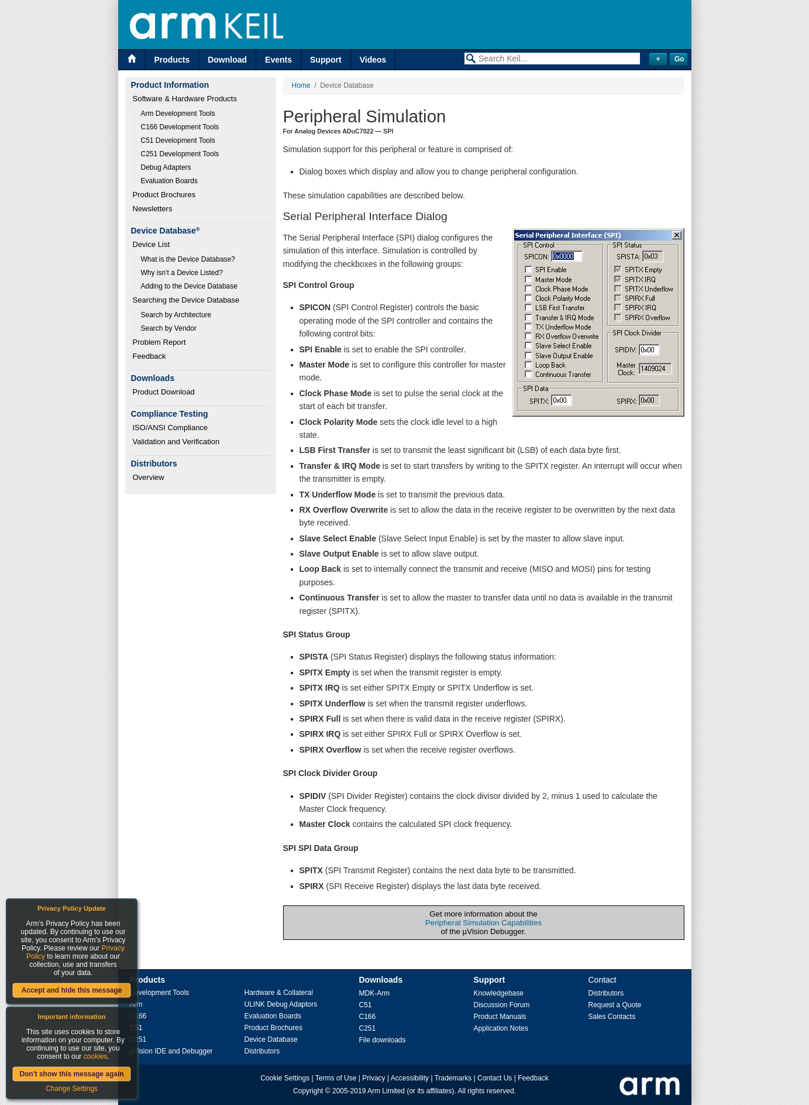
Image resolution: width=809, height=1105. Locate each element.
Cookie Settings (284, 1078)
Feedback (149, 356)
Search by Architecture (176, 315)
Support (326, 59)
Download (227, 59)
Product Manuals (500, 1017)
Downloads (381, 979)
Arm (136, 1004)
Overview (148, 477)
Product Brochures (164, 194)
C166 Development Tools (180, 127)
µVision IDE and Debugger (171, 1051)
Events (278, 59)
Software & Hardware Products (185, 98)
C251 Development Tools (180, 154)
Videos (373, 59)
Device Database (271, 1039)
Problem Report (159, 342)
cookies (96, 1056)
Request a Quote (615, 1005)
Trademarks (453, 1078)
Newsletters (153, 208)
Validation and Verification (176, 441)
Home (301, 85)
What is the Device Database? (188, 259)
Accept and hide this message (71, 990)
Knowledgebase (499, 993)
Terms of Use (336, 1078)
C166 (138, 1016)
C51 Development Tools (178, 140)
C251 (138, 1039)
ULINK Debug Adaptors (281, 1004)
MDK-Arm (374, 993)
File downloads (382, 1040)
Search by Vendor (169, 328)
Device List (151, 244)
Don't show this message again (71, 1074)
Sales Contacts (612, 1017)
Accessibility (410, 1078)
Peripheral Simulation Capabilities (483, 922)
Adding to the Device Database (189, 286)
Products (172, 59)
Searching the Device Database (186, 300)
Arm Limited (386, 1091)
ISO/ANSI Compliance (170, 427)
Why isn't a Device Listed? (182, 273)
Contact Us (494, 1078)
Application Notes (501, 1028)
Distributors (262, 1051)
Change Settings (72, 1089)
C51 (365, 1005)
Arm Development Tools (178, 113)
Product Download (164, 391)
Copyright (308, 1091)
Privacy (373, 1078)
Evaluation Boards (169, 181)
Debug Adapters (166, 167)
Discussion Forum (502, 1005)
